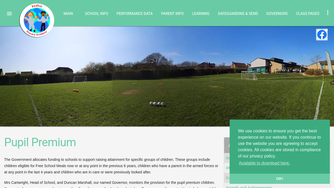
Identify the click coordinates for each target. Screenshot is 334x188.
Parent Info (172, 13)
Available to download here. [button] (264, 163)
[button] (9, 13)
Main (68, 13)
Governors (277, 13)
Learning (201, 13)
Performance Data (135, 13)
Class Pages (307, 13)
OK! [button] (279, 179)
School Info (96, 13)
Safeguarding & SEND (238, 13)
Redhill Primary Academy (36, 20)
